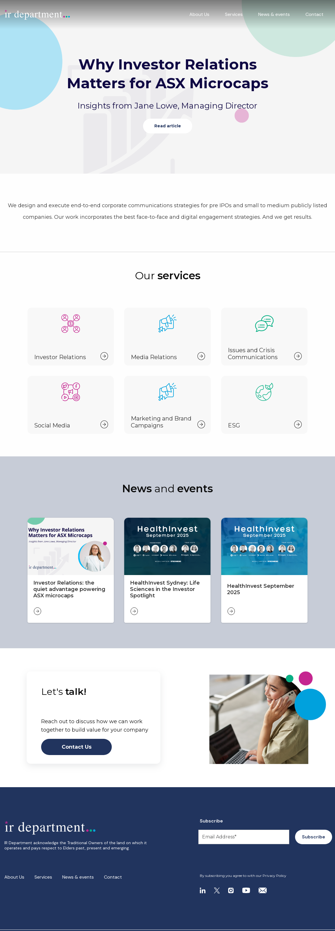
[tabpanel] (167, 87)
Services (234, 14)
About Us (199, 14)
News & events (274, 14)
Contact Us (76, 747)
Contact (314, 14)
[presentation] (235, 859)
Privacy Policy (274, 875)
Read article (167, 125)
